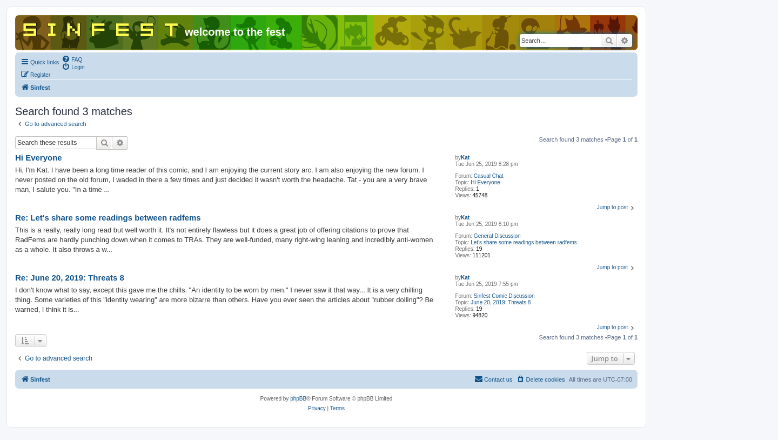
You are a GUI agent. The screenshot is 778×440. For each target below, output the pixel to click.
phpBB (298, 399)
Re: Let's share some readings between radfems (108, 217)
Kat (465, 158)
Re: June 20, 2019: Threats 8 (69, 277)
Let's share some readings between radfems (523, 242)
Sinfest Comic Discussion (504, 296)
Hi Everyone (485, 182)
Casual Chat (489, 176)
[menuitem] (72, 59)
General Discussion (497, 236)
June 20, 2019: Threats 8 (501, 302)
